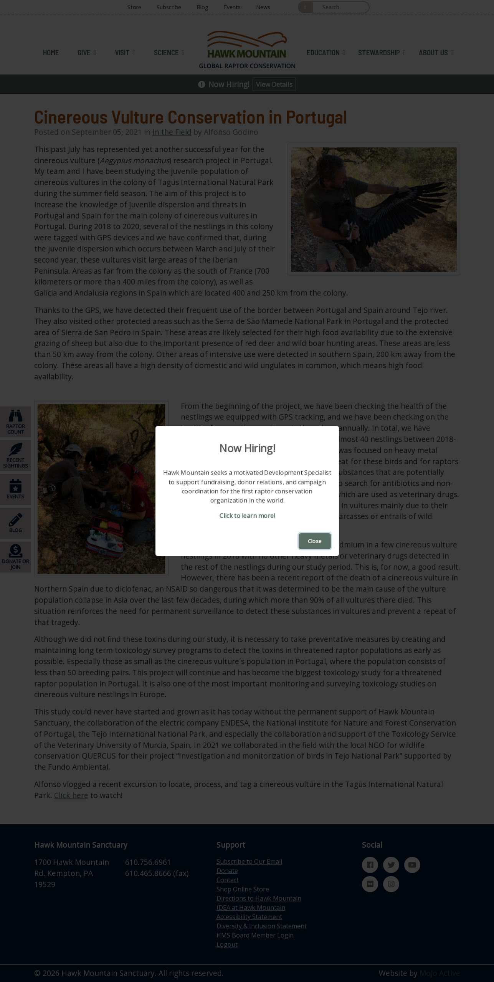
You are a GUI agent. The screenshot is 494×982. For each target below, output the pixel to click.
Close (315, 541)
